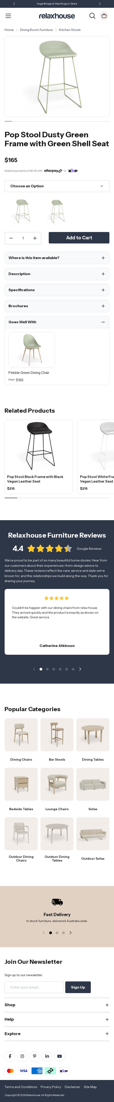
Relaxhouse (33, 1095)
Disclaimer (72, 1087)
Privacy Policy (51, 1087)
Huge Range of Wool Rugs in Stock (57, 3)
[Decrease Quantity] (11, 238)
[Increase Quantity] (35, 238)
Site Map (90, 1087)
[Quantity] (23, 238)
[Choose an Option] (57, 186)
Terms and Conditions (21, 1087)
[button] (100, 4)
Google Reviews (89, 551)
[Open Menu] (8, 15)
